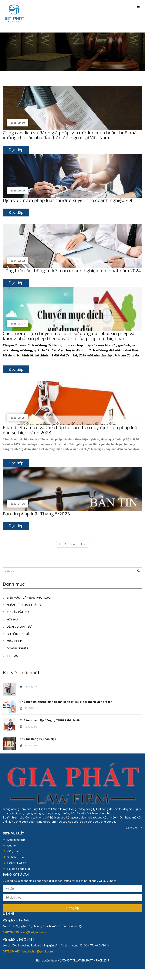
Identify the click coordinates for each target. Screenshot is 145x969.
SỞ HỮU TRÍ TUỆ (16, 633)
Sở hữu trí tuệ (15, 857)
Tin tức (10, 655)
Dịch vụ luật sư (17, 626)
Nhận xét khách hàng (22, 605)
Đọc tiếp (16, 149)
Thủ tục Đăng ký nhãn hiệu (38, 739)
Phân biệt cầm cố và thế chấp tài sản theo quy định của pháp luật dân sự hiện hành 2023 (71, 429)
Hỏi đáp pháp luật (18, 869)
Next (73, 544)
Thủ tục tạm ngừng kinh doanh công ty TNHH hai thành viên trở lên (66, 701)
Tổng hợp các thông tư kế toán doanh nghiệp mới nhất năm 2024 (72, 270)
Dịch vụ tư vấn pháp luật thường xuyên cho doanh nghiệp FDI (67, 200)
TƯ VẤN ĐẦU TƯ (16, 612)
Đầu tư (11, 845)
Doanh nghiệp (16, 839)
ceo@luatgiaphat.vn (34, 932)
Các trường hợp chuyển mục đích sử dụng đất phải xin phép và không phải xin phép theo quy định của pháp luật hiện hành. (68, 335)
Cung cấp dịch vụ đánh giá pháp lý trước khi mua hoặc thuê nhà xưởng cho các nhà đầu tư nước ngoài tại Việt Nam (70, 135)
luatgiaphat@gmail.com (37, 951)
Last (83, 544)
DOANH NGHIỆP (15, 648)
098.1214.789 (11, 932)
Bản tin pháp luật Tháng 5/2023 (36, 514)
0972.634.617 (11, 951)
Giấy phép (13, 851)
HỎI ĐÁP (11, 619)
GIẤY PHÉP (12, 641)
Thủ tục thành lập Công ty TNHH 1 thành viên (50, 720)
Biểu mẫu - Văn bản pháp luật (27, 597)
